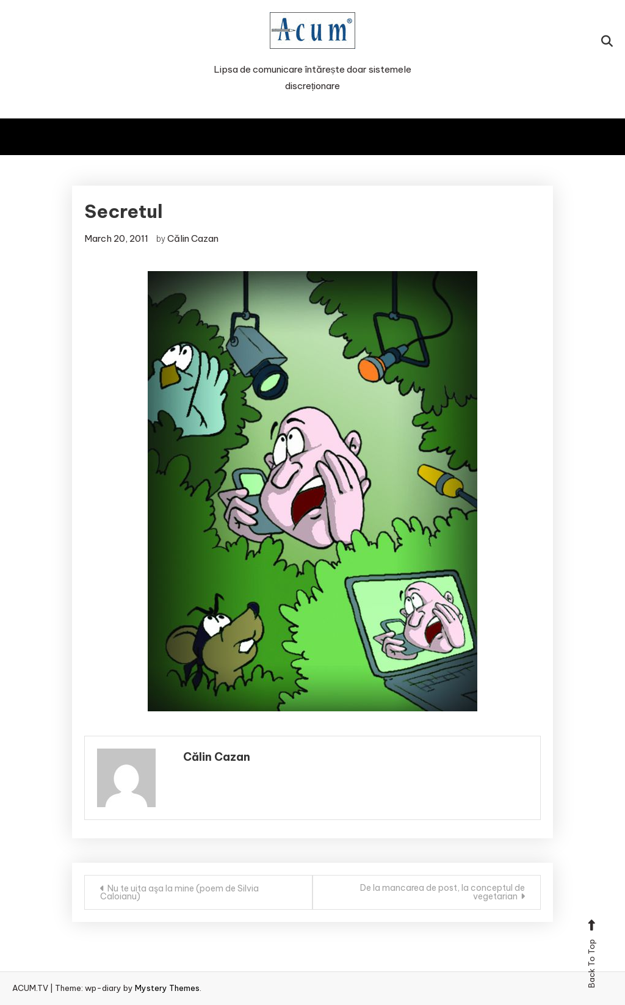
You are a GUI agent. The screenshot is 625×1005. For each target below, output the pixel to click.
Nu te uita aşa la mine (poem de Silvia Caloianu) (179, 892)
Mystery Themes (167, 988)
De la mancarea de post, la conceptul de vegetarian (442, 892)
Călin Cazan (193, 238)
